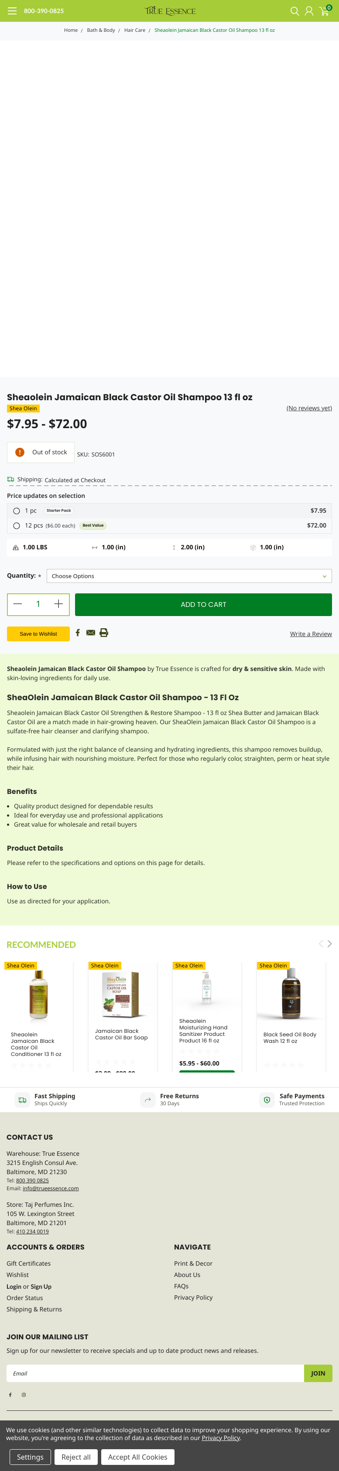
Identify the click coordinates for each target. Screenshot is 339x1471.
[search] (292, 11)
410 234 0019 (32, 1231)
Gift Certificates (29, 1264)
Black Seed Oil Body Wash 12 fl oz (290, 1038)
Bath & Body (101, 30)
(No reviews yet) (309, 408)
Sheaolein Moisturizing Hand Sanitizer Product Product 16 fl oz (203, 1031)
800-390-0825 (44, 10)
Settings (30, 1457)
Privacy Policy (193, 1298)
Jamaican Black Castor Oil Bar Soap (121, 1034)
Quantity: (24, 577)
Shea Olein (23, 408)
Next (329, 943)
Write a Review (311, 634)
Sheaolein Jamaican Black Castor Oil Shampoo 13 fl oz (214, 30)
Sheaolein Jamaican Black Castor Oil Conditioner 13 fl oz (36, 1045)
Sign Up (41, 1286)
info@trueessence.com (51, 1188)
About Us (187, 1275)
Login (14, 1286)
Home (71, 30)
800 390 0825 (32, 1180)
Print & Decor (193, 1264)
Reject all (76, 1457)
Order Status (25, 1298)
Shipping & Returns (34, 1309)
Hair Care (134, 30)
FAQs (181, 1286)
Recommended (41, 945)
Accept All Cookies (138, 1457)
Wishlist (18, 1275)
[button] (169, 511)
